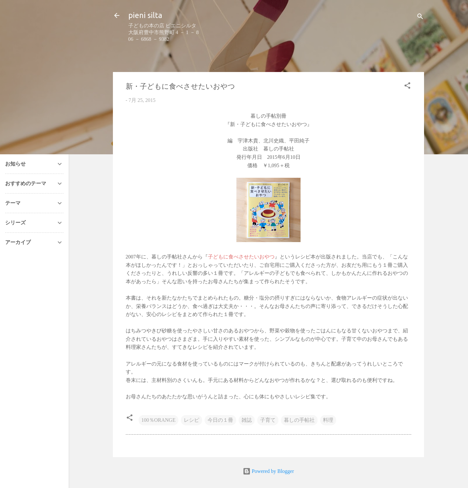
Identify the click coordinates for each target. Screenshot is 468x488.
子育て (268, 420)
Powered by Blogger (268, 471)
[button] (407, 87)
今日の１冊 (220, 420)
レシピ (191, 420)
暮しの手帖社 (299, 420)
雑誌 (247, 420)
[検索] (420, 17)
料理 (328, 420)
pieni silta (145, 15)
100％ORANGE (158, 420)
